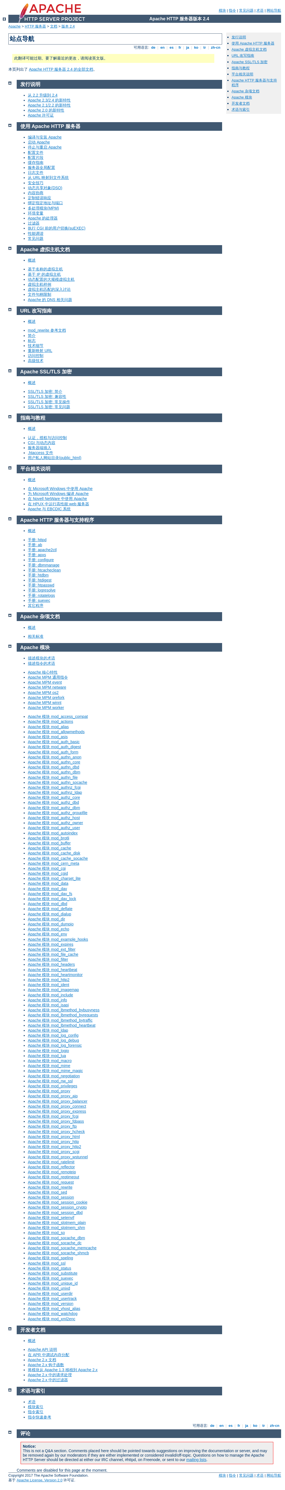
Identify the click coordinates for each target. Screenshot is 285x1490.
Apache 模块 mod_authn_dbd (53, 767)
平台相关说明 (242, 74)
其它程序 (35, 605)
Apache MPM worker (46, 707)
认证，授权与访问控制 (47, 437)
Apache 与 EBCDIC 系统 (49, 509)
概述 (32, 260)
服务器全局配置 (41, 167)
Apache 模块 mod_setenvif (51, 1217)
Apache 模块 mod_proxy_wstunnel (58, 1157)
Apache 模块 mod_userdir (50, 1293)
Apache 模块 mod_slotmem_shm (56, 1227)
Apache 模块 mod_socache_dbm (56, 1238)
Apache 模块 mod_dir (46, 919)
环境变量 (35, 213)
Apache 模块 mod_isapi (48, 1005)
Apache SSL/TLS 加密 (249, 62)
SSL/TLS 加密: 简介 (45, 391)
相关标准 (35, 636)
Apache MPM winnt (45, 702)
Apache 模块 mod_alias (48, 727)
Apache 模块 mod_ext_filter (51, 949)
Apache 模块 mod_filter (48, 959)
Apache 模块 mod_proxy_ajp (53, 1096)
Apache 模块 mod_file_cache (53, 954)
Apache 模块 (242, 97)
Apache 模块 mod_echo (48, 929)
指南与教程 (241, 68)
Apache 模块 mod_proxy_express (57, 1111)
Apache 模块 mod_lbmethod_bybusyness (64, 1010)
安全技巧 (35, 183)
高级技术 (35, 360)
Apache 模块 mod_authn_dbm (54, 772)
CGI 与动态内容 (41, 442)
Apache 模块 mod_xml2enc (51, 1319)
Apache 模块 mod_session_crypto (57, 1207)
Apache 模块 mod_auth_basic (54, 742)
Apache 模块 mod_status (49, 1268)
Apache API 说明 (42, 1349)
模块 (222, 10)
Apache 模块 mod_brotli (48, 838)
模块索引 (35, 1407)
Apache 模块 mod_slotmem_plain (57, 1222)
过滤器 (34, 223)
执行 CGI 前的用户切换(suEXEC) (56, 228)
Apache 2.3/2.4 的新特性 (49, 100)
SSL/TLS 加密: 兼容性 (47, 396)
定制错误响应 (39, 198)
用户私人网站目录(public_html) (54, 457)
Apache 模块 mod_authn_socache (57, 782)
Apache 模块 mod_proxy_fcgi (53, 1116)
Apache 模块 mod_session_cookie (57, 1202)
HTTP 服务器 (35, 26)
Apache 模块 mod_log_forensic (55, 1045)
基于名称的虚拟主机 (45, 269)
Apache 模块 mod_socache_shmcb (58, 1253)
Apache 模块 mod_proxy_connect (57, 1106)
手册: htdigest (39, 580)
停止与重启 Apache (45, 147)
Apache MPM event (45, 682)
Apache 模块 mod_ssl (46, 1263)
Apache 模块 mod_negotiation (54, 1076)
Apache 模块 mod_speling (50, 1258)
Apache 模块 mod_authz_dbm (54, 808)
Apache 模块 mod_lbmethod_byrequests (63, 1015)
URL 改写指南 (243, 55)
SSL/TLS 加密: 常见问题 (49, 407)
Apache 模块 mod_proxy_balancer (57, 1101)
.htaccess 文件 (40, 452)
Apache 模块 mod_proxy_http (53, 1141)
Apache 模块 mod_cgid (48, 873)
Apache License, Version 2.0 (40, 1480)
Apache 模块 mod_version (50, 1303)
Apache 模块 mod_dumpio (50, 924)
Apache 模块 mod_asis (48, 737)
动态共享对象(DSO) (45, 188)
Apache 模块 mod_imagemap (53, 989)
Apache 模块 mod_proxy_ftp (52, 1126)
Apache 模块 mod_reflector (51, 1167)
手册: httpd (37, 540)
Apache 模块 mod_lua (47, 1055)
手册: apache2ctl (42, 550)
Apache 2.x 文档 (42, 1360)
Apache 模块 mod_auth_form (53, 752)
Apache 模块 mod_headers (51, 964)
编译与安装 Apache (45, 137)
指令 (232, 10)
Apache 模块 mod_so (46, 1232)
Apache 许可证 (41, 115)
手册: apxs (37, 555)
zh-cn (215, 47)
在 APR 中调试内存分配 (48, 1355)
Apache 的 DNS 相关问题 (50, 299)
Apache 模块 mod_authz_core (54, 797)
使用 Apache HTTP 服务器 (253, 43)
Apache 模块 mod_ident (48, 984)
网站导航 (274, 10)
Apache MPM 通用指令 (48, 677)
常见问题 (246, 10)
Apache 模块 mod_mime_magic (55, 1070)
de (153, 47)
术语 (260, 10)
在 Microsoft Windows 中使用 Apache (60, 488)
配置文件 (35, 152)
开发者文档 (241, 103)
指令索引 (35, 1412)
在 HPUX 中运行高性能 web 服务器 (58, 504)
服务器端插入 (39, 447)
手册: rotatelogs (41, 595)
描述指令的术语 (41, 663)
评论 (25, 1433)
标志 (32, 340)
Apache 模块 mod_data (48, 883)
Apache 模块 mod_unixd (49, 1288)
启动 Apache (39, 142)
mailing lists (196, 1459)
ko (196, 47)
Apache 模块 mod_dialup (49, 914)
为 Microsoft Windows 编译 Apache (58, 493)
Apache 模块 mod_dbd (47, 904)
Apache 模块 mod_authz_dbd (53, 802)
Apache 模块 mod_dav (47, 888)
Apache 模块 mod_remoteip (52, 1172)
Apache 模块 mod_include (50, 995)
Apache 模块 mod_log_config (53, 1035)
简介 (32, 335)
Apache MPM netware (47, 687)
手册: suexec (39, 600)
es (172, 47)
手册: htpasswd (41, 585)
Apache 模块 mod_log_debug (53, 1040)
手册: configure (41, 560)
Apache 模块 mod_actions (50, 721)
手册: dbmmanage (44, 565)
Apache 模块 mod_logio (48, 1050)
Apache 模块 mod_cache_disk (54, 853)
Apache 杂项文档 (245, 91)
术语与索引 (241, 109)
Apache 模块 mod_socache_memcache (62, 1248)
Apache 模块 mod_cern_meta (53, 863)
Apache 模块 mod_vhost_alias (54, 1308)
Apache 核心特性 (43, 672)
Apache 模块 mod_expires (50, 944)
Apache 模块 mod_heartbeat (52, 969)
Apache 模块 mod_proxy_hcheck (56, 1131)
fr (180, 47)
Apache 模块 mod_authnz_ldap (55, 792)
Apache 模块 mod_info (47, 1000)
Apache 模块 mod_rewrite (50, 1187)
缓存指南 (35, 162)
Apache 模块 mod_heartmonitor (55, 974)
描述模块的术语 (41, 658)
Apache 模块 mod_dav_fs (50, 893)
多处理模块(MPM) (43, 208)
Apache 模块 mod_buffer (49, 843)
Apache (14, 26)
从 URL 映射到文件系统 (48, 177)
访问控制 (35, 355)
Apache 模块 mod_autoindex (53, 833)
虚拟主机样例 (39, 284)
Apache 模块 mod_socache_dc (55, 1243)
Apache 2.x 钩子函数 (46, 1365)
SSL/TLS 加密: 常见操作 (49, 402)
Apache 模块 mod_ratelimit (51, 1162)
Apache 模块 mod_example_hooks (58, 939)
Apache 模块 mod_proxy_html (54, 1136)
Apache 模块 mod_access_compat (58, 716)
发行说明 (239, 37)
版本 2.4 (68, 26)
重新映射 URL (40, 350)
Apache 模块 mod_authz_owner (55, 823)
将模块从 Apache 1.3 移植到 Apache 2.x (63, 1370)
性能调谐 (35, 233)
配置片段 (35, 157)
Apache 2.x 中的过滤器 (48, 1380)
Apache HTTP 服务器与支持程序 (57, 520)
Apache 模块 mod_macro (50, 1060)
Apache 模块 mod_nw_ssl (50, 1081)
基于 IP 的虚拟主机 (44, 274)
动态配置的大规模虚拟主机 (51, 279)
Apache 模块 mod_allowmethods (56, 732)
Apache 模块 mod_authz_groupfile (57, 813)
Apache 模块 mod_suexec (50, 1278)
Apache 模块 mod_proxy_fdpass (56, 1121)
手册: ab (35, 545)
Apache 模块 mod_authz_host (54, 818)
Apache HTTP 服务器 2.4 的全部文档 (61, 69)
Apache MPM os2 (43, 692)
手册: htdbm (38, 575)
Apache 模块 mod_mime (49, 1065)
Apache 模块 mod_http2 (48, 979)
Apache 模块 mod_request (51, 1182)
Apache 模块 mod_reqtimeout (53, 1177)
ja (187, 47)
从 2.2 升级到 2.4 (43, 95)
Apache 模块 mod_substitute (52, 1273)
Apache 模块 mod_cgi (47, 868)
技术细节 (35, 345)
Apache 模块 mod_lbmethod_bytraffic (60, 1020)
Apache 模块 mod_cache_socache (58, 858)
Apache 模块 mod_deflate (50, 909)
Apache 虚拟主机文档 (249, 49)
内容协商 (35, 193)
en (162, 47)
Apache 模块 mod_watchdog (52, 1313)
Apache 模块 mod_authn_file (53, 777)
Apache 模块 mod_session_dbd (55, 1212)
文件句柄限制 (39, 294)
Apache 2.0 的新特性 (46, 110)
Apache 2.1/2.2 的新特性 (49, 105)
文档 (53, 26)
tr (204, 47)
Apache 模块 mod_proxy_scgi (53, 1151)
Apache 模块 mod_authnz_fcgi (54, 787)
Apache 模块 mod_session (51, 1197)
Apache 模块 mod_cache (49, 848)
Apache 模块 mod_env (47, 934)
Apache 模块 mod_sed (47, 1192)
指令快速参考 (39, 1417)
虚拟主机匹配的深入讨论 (49, 289)
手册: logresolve (42, 590)
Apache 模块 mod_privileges (52, 1086)
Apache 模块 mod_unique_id (53, 1283)
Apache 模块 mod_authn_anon (54, 757)
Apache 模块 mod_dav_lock (52, 899)
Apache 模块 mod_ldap (48, 1030)
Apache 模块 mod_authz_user (54, 828)
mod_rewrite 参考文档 (47, 330)
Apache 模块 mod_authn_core (54, 762)
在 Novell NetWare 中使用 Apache (57, 498)
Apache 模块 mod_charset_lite (54, 878)
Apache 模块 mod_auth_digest (54, 747)
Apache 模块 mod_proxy (49, 1091)
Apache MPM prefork (46, 697)
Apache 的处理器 (43, 218)
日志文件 (35, 172)
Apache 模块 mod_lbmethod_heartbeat (61, 1025)
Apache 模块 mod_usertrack (52, 1298)
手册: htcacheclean (44, 570)
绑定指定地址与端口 (45, 203)
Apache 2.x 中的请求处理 (50, 1375)
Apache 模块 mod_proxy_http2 (54, 1146)
